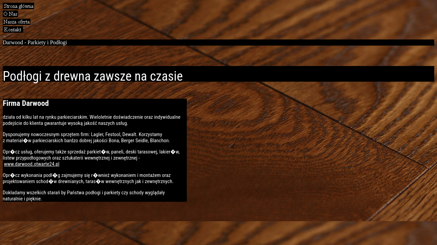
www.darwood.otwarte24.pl (31, 164)
